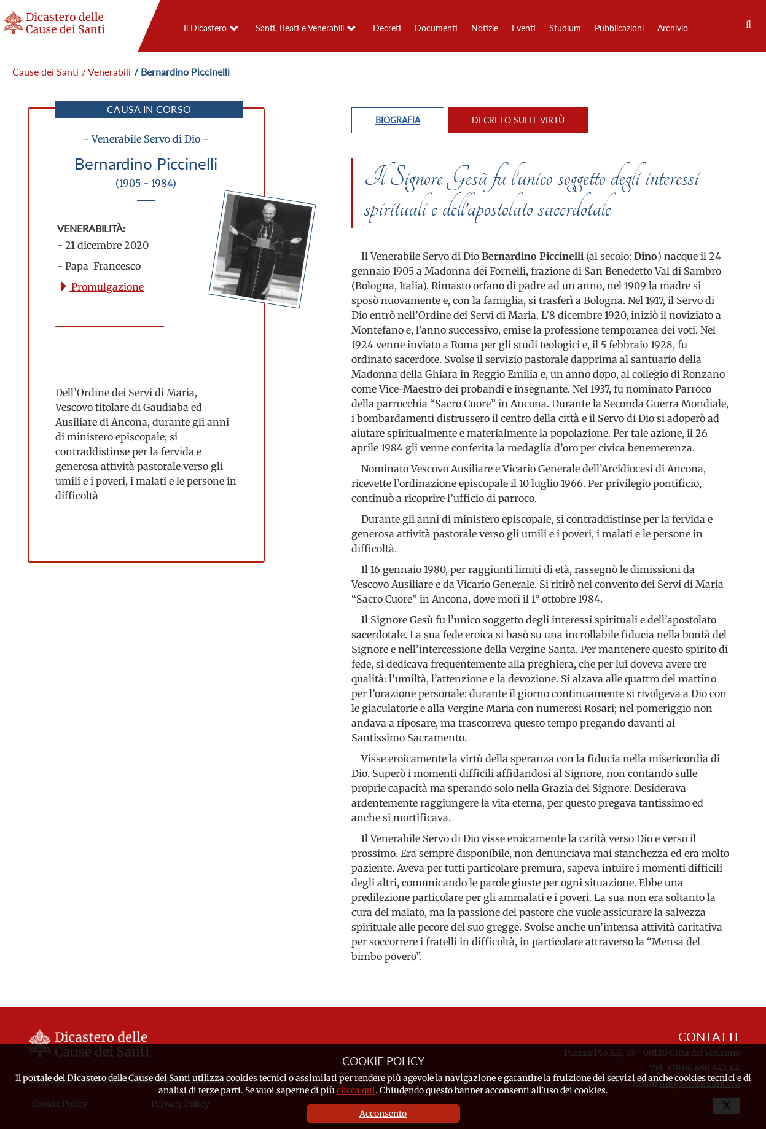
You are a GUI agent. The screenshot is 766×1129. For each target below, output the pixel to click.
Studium (565, 28)
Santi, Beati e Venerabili (300, 28)
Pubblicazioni (619, 28)
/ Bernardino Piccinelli (182, 71)
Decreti (387, 28)
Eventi (524, 28)
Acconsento (383, 1113)
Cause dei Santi (45, 71)
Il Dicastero (205, 28)
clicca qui (356, 1090)
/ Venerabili (106, 71)
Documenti (436, 28)
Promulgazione (101, 287)
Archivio (672, 28)
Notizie (484, 28)
